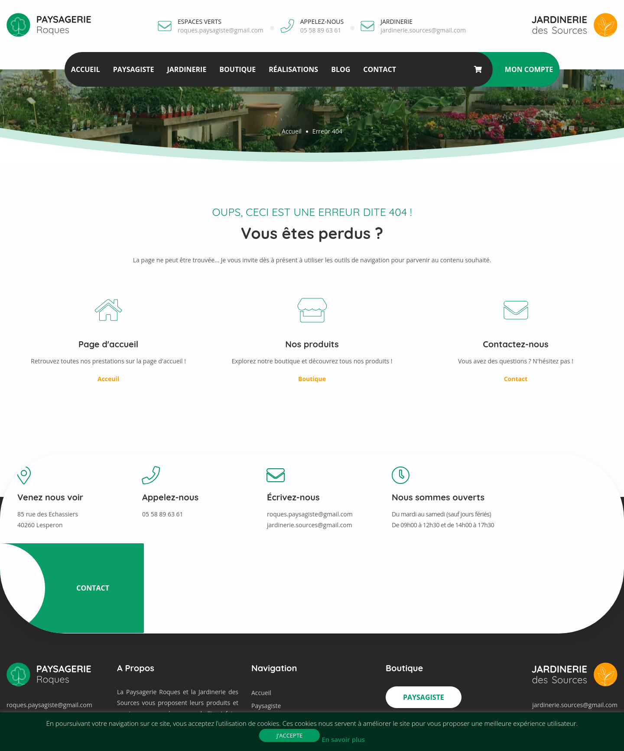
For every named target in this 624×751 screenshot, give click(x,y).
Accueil (85, 69)
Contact (379, 69)
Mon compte (529, 69)
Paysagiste (133, 69)
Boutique (237, 69)
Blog (340, 69)
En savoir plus (343, 739)
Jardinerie (186, 69)
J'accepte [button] (289, 735)
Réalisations (293, 69)
